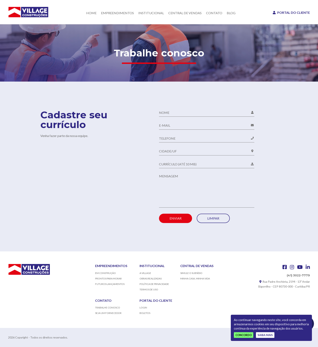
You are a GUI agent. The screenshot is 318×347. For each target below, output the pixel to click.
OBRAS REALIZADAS (151, 278)
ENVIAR (176, 218)
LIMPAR (213, 218)
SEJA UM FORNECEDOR (108, 313)
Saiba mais (265, 335)
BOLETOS (145, 313)
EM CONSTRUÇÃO (105, 273)
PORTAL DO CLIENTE (291, 12)
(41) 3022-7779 (298, 275)
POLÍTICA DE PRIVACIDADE (154, 284)
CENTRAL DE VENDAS (185, 13)
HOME (91, 13)
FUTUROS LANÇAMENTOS (110, 284)
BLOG (231, 13)
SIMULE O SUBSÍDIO (191, 273)
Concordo (243, 335)
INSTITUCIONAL (151, 13)
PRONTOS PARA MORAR (108, 278)
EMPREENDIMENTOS (117, 13)
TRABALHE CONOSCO (107, 307)
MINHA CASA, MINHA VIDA (195, 278)
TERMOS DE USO (149, 289)
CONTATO (214, 13)
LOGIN (143, 307)
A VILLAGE (145, 273)
